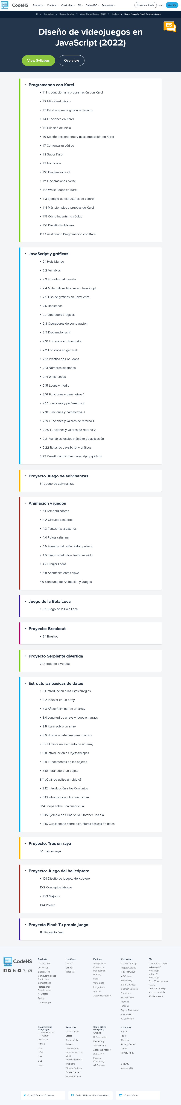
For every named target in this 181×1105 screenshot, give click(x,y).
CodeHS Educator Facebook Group (90, 1095)
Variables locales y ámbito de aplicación (73, 439)
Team (123, 1036)
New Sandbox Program (46, 1034)
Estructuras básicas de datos (56, 683)
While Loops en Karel (60, 190)
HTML (41, 1052)
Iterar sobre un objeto (60, 771)
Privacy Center (128, 1044)
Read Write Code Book (74, 1054)
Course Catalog (66, 14)
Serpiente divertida (55, 664)
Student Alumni (73, 1076)
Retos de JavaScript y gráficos (67, 447)
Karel (40, 1065)
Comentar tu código (58, 146)
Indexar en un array (59, 700)
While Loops (54, 377)
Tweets (69, 1044)
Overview (71, 60)
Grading (97, 974)
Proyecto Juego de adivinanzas (58, 476)
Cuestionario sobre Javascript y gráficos (71, 456)
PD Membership (156, 996)
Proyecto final (51, 932)
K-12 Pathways (128, 972)
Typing (41, 998)
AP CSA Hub (127, 1014)
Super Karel (53, 154)
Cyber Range (44, 1002)
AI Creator (43, 994)
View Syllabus (38, 60)
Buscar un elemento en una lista (67, 735)
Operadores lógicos (59, 315)
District (69, 963)
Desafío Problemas (58, 225)
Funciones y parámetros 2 (64, 403)
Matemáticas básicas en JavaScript (69, 288)
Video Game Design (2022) (93, 14)
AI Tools (97, 991)
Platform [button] (53, 5)
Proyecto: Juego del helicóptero (59, 871)
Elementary (126, 980)
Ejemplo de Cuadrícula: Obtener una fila (73, 815)
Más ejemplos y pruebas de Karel (68, 207)
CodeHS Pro (44, 972)
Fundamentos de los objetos (65, 762)
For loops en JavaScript (62, 341)
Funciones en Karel (58, 119)
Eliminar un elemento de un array (68, 744)
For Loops (52, 163)
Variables (52, 270)
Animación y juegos (47, 503)
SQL (40, 1060)
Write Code (98, 983)
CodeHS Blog (72, 1048)
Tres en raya (50, 851)
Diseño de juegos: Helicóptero (66, 878)
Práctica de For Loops (61, 359)
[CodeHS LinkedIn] (14, 971)
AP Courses (126, 976)
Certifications (44, 983)
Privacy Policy (127, 1053)
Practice (125, 1001)
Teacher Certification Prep (157, 987)
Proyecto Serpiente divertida (56, 656)
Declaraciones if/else (59, 181)
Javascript (43, 1039)
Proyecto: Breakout (47, 628)
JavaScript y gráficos (48, 253)
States (69, 1036)
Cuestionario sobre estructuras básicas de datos (79, 824)
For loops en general (60, 350)
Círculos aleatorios (58, 520)
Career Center (73, 1072)
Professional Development (44, 988)
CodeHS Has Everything (99, 1028)
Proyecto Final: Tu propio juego (58, 924)
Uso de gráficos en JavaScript (66, 297)
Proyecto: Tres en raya (50, 843)
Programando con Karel (51, 84)
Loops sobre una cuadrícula (62, 806)
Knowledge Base (74, 1059)
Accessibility (127, 1068)
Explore (115, 14)
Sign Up (172, 5)
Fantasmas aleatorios (60, 529)
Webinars (70, 1063)
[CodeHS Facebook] (5, 971)
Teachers (70, 972)
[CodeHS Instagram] (9, 971)
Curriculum (48, 14)
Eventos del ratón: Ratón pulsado (68, 546)
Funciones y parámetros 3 (64, 412)
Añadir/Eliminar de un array (64, 709)
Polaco (47, 905)
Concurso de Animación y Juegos (66, 582)
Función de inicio (57, 128)
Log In (161, 5)
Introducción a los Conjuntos (65, 788)
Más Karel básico (57, 101)
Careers (125, 1040)
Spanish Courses (129, 989)
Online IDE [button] (92, 5)
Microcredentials (157, 992)
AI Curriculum (127, 1018)
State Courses (128, 984)
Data (95, 978)
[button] (39, 5)
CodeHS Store (128, 1095)
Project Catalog (128, 967)
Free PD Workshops (158, 981)
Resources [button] (108, 5)
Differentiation (100, 1037)
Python (41, 1043)
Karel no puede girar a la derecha (68, 110)
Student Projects (74, 1068)
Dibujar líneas (54, 564)
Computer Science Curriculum (47, 977)
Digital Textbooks (129, 1010)
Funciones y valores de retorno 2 (69, 430)
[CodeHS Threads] (30, 971)
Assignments (99, 963)
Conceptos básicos (56, 887)
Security (125, 1063)
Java (40, 1048)
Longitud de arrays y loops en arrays (70, 717)
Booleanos (52, 306)
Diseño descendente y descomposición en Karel (78, 137)
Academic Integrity (102, 995)
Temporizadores (56, 511)
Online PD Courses (158, 963)
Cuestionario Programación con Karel (68, 234)
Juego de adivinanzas (57, 484)
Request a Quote (145, 5)
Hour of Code (127, 997)
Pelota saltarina (56, 537)
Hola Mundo (53, 262)
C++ (40, 1056)
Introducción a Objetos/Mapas (66, 753)
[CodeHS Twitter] (25, 971)
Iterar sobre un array (59, 726)
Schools (70, 967)
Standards (126, 993)
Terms (124, 1048)
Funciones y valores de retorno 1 (68, 421)
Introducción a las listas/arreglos (67, 691)
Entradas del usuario (59, 279)
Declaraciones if (56, 172)
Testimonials (72, 1040)
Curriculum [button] (68, 5)
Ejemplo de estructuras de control (68, 199)
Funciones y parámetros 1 (63, 394)
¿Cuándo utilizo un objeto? (60, 779)
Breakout (51, 636)
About (124, 1031)
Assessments (99, 1045)
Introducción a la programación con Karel (73, 92)
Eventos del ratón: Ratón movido (67, 555)
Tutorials (125, 1006)
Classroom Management (99, 969)
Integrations (99, 987)
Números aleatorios (59, 368)
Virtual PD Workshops (154, 976)
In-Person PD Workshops (155, 969)
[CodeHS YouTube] (19, 971)
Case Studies (72, 1031)
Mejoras (51, 896)
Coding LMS (44, 963)
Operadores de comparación (65, 323)
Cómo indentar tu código (62, 216)
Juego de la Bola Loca (50, 601)
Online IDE (43, 967)
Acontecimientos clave (61, 573)
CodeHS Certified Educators (39, 1095)
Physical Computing (98, 1060)
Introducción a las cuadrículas (66, 797)
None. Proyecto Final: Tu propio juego (142, 14)
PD (150, 959)
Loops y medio (56, 385)
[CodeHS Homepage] (16, 5)
